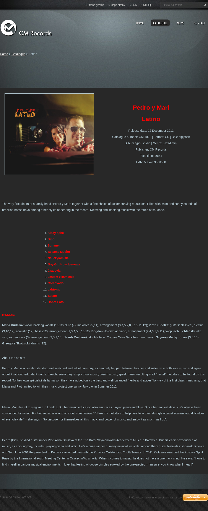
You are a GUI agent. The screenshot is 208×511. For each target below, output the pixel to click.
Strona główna (96, 4)
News (180, 23)
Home (140, 23)
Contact (199, 23)
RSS (134, 4)
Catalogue (160, 23)
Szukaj (204, 5)
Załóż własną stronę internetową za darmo (155, 497)
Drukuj (147, 4)
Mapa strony (118, 4)
